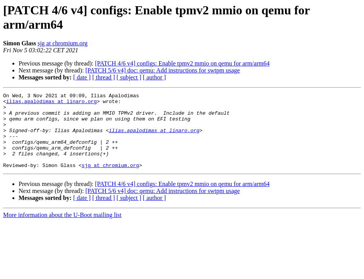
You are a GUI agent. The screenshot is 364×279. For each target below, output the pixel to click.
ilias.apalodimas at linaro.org (51, 103)
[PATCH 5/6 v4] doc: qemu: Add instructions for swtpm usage (162, 70)
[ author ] (154, 77)
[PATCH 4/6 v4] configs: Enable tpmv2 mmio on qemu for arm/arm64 (182, 63)
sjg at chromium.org (63, 43)
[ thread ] (103, 77)
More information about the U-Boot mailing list (62, 230)
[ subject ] (129, 77)
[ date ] (82, 77)
